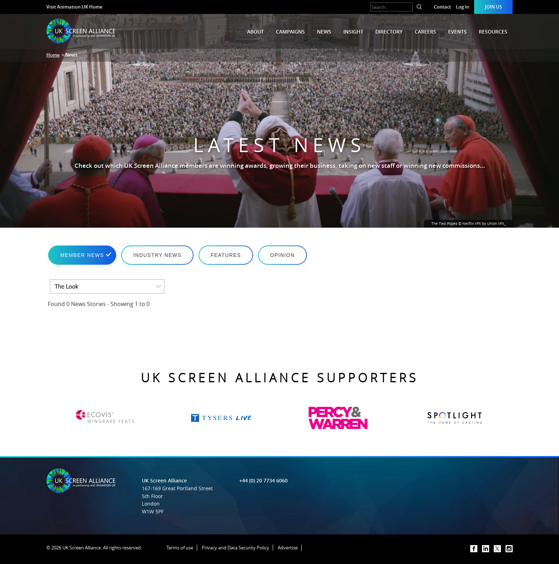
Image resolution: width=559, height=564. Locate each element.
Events (457, 31)
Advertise (288, 547)
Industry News (157, 255)
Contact (442, 7)
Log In (462, 7)
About (255, 31)
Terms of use (179, 547)
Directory (388, 31)
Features (226, 255)
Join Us (493, 7)
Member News (82, 255)
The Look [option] (66, 286)
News (324, 31)
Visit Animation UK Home (74, 7)
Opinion (282, 255)
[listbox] (107, 286)
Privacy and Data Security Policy (235, 547)
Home (53, 55)
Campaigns (290, 31)
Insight (353, 31)
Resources (493, 31)
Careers (425, 31)
